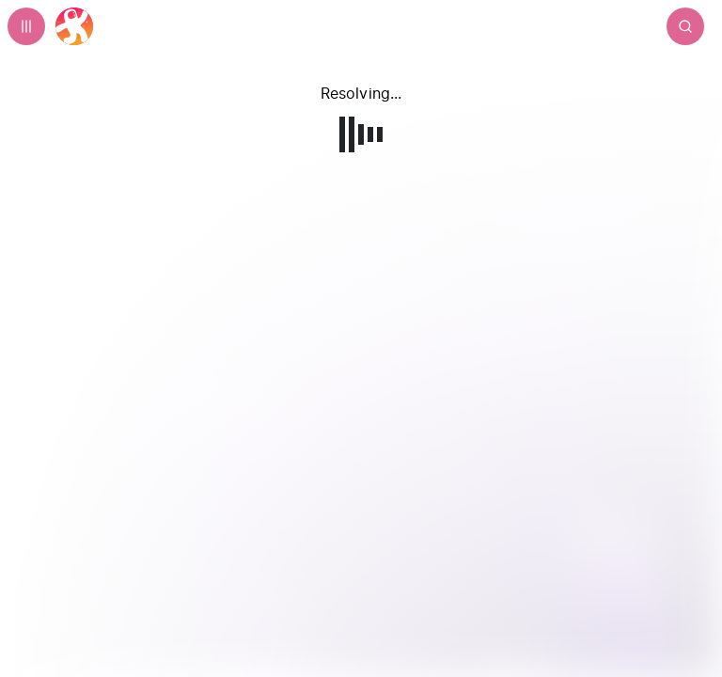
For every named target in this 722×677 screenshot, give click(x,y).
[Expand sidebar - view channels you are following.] (26, 26)
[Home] (74, 26)
